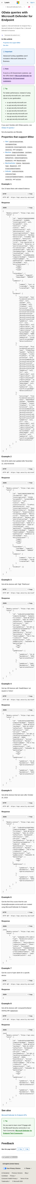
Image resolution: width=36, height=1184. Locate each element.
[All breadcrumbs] (3, 6)
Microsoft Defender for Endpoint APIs (14, 1115)
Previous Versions (17, 1173)
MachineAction (10, 163)
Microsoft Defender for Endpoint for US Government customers (17, 78)
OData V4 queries (8, 128)
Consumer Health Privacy (9, 1178)
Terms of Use (24, 1178)
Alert (6, 141)
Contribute (5, 1176)
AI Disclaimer (5, 1173)
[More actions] (32, 6)
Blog (26, 1173)
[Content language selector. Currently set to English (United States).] (11, 1163)
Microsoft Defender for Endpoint (15, 7)
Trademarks (5, 1181)
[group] (18, 197)
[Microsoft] (18, 2)
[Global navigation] (2, 2)
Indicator (8, 171)
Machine (8, 152)
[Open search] (28, 2)
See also (5, 45)
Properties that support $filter (11, 42)
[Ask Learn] (29, 6)
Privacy (12, 1176)
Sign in (32, 2)
